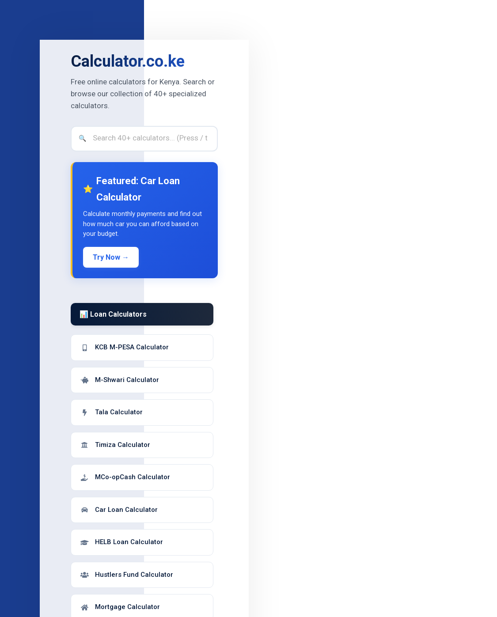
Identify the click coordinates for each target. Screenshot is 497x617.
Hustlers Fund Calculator (126, 575)
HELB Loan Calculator (121, 542)
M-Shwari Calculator (119, 380)
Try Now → (111, 257)
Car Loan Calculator (119, 510)
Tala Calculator (111, 412)
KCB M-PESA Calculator (124, 347)
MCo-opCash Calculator (125, 477)
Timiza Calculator (115, 445)
